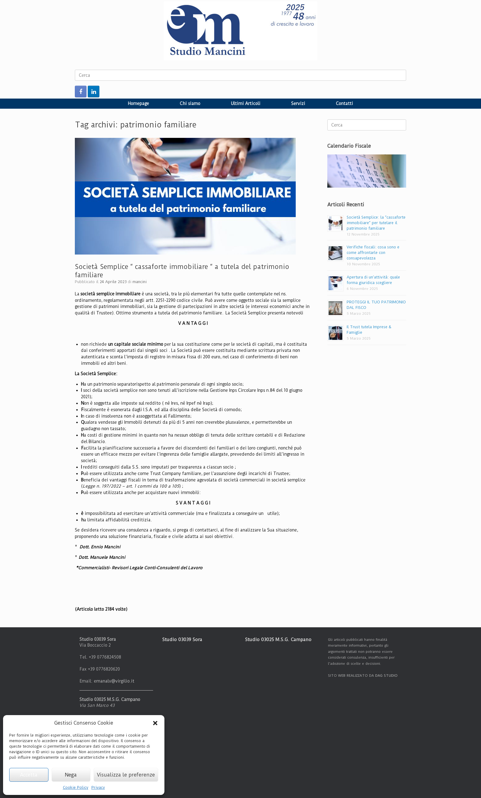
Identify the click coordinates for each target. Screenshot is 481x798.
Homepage (138, 103)
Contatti (344, 103)
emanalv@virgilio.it (114, 681)
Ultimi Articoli (245, 103)
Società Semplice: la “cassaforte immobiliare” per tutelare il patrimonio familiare (376, 223)
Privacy (98, 787)
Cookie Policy (75, 787)
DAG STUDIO (386, 675)
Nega (71, 775)
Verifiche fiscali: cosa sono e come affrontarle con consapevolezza (373, 252)
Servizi (298, 103)
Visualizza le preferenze (126, 775)
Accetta (28, 775)
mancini (140, 281)
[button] (155, 723)
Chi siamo (190, 103)
